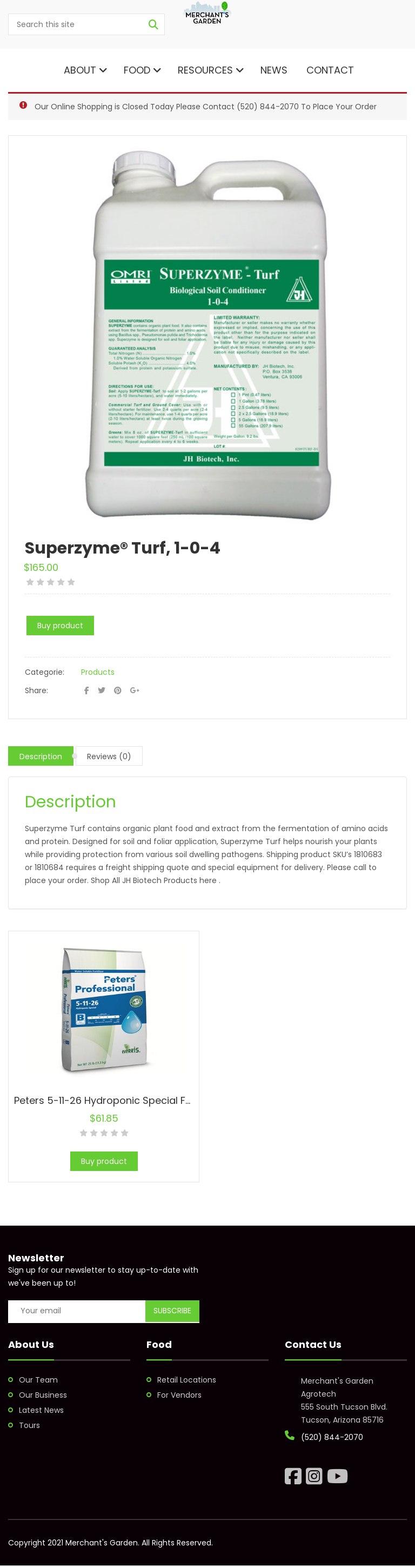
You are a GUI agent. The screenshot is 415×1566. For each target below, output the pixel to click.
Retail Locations (186, 1379)
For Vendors (179, 1395)
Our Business (43, 1395)
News (273, 70)
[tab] (40, 756)
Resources (211, 70)
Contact (329, 70)
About (84, 70)
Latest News (41, 1410)
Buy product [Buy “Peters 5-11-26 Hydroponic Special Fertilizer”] (104, 1161)
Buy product (60, 625)
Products (98, 672)
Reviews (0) (109, 756)
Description (40, 756)
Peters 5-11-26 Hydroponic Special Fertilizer (117, 1100)
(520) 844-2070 (268, 106)
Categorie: (44, 672)
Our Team (38, 1379)
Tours (29, 1425)
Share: (36, 690)
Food (143, 70)
